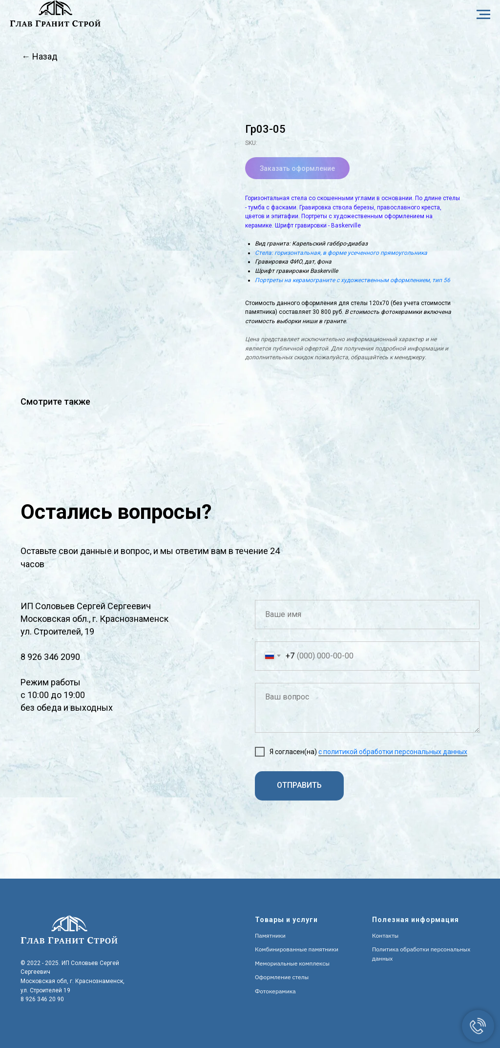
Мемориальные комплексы (292, 963)
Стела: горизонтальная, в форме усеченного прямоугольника (341, 252)
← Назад (39, 56)
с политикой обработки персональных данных (392, 752)
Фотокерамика (275, 991)
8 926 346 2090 (50, 657)
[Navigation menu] (483, 15)
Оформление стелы (282, 977)
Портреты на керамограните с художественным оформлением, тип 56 (352, 280)
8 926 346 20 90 (42, 999)
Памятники (270, 935)
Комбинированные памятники (296, 949)
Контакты (385, 935)
